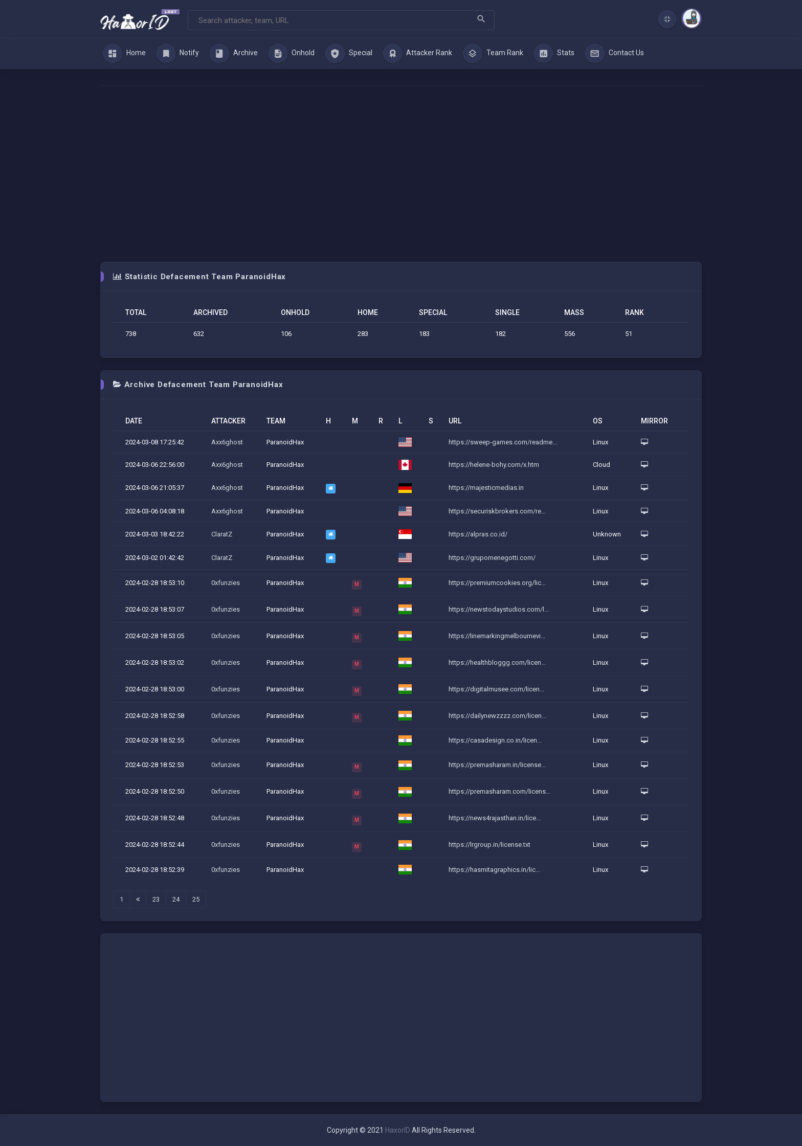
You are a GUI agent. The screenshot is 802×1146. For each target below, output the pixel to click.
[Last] (137, 899)
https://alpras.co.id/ (478, 534)
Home (124, 53)
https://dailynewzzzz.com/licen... (497, 716)
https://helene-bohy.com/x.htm (494, 464)
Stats (554, 53)
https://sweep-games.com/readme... (503, 442)
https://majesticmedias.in (486, 487)
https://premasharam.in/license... (497, 765)
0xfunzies (225, 583)
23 (156, 899)
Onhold (292, 53)
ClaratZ (221, 534)
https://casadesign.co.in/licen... (495, 740)
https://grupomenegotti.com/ (492, 557)
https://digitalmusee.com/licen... (496, 689)
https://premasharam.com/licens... (499, 791)
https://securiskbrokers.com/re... (497, 511)
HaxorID (397, 1130)
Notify (178, 53)
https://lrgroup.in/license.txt (489, 844)
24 (176, 899)
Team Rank (493, 53)
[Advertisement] (401, 173)
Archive (234, 53)
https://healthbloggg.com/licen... (497, 662)
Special (348, 53)
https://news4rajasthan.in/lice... (495, 818)
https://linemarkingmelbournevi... (497, 636)
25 (195, 899)
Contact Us (614, 53)
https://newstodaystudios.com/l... (499, 609)
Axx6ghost (227, 442)
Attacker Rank (418, 53)
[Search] (341, 20)
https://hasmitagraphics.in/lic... (494, 869)
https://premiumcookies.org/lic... (497, 583)
